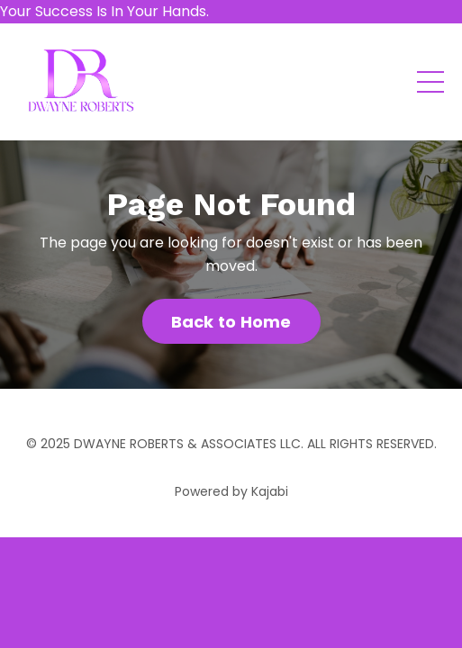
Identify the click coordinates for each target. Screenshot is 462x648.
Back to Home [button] (231, 321)
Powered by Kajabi (231, 491)
